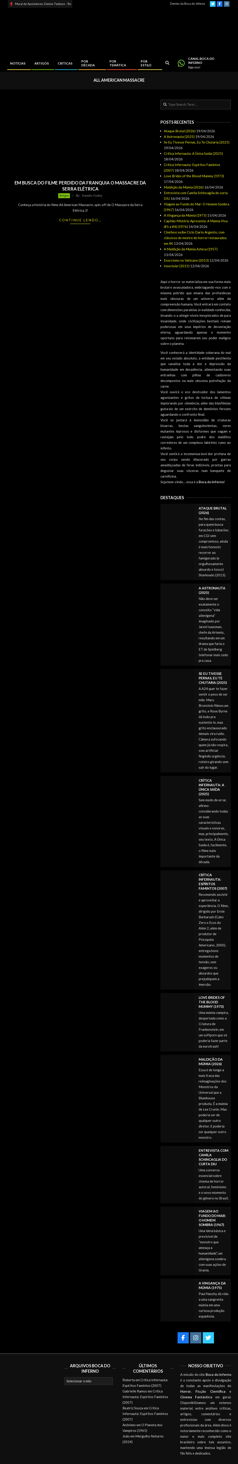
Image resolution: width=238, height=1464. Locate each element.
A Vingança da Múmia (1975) (185, 215)
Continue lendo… (80, 220)
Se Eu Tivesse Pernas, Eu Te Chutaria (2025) (196, 142)
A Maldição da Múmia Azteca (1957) (191, 249)
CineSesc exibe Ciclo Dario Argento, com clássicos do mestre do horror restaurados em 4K (195, 237)
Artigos (64, 195)
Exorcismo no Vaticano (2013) (186, 260)
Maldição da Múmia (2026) (184, 187)
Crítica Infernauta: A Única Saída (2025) (193, 153)
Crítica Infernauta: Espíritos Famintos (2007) (145, 1396)
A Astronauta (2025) (179, 137)
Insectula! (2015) (176, 266)
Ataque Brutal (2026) (180, 131)
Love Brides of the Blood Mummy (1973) (194, 176)
